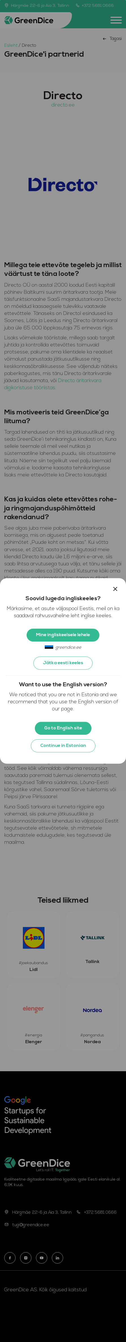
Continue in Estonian (63, 746)
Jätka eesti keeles (63, 663)
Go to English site (63, 728)
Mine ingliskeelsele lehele (63, 635)
